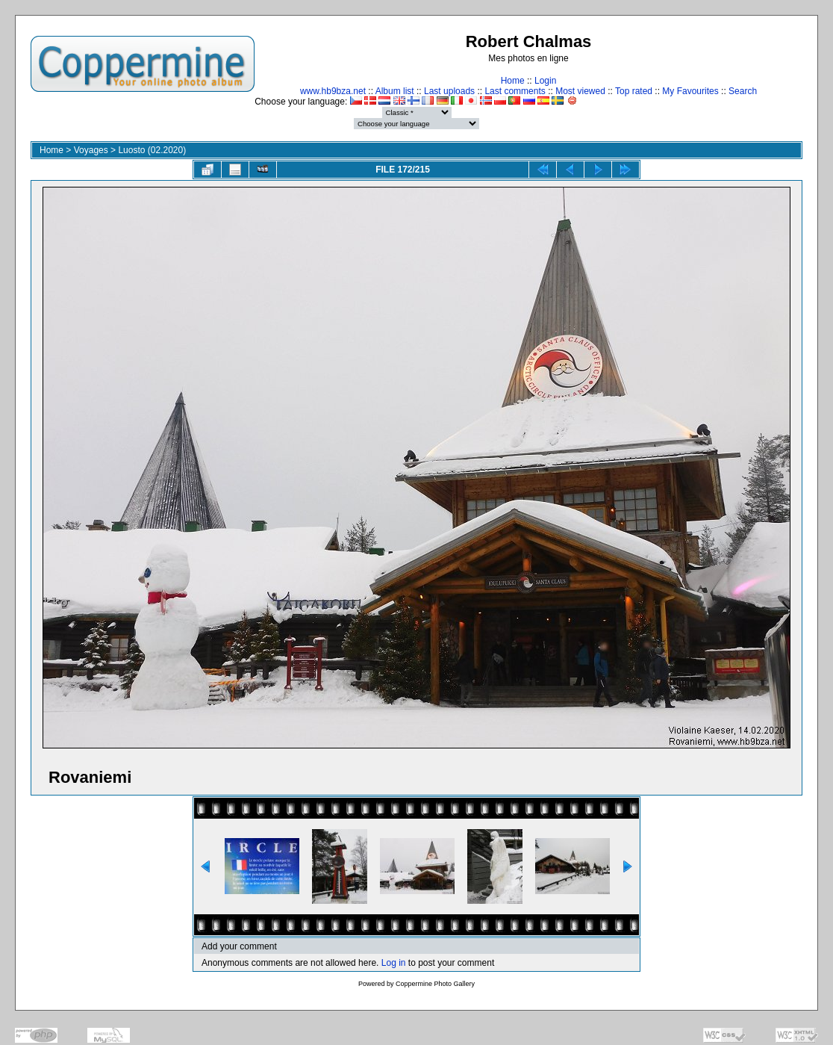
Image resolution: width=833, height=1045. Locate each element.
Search (743, 91)
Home (513, 80)
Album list (394, 91)
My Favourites (690, 91)
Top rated (633, 91)
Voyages (91, 150)
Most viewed (580, 91)
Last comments (514, 91)
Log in (393, 963)
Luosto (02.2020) (152, 150)
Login (545, 80)
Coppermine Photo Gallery (435, 983)
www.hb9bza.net (333, 91)
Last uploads (449, 91)
